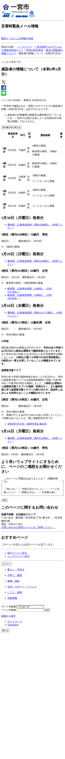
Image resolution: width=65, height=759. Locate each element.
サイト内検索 (8, 606)
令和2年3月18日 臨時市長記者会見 (27, 424)
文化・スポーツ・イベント (22, 586)
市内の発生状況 (34, 50)
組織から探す (8, 616)
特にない (12, 489)
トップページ (24, 47)
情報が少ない (29, 492)
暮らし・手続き (16, 569)
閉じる (5, 630)
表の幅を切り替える (11, 127)
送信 (4, 500)
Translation (12, 624)
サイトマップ (14, 621)
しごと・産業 (14, 592)
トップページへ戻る (18, 556)
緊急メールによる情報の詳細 (17, 38)
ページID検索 (8, 610)
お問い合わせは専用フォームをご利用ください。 (28, 527)
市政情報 (12, 598)
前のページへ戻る (17, 553)
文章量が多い (49, 492)
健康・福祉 (13, 581)
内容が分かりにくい (33, 489)
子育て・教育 (14, 575)
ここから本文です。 (12, 62)
